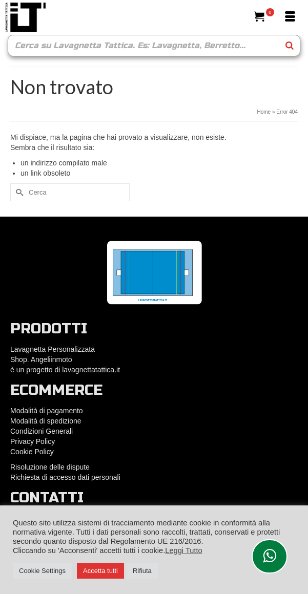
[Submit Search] (18, 192)
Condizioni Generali (41, 431)
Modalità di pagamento (46, 411)
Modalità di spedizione (45, 421)
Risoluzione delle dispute (50, 467)
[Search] (289, 45)
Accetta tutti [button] (100, 571)
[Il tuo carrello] (264, 17)
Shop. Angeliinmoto (42, 359)
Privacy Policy (32, 441)
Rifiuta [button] (142, 571)
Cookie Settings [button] (42, 571)
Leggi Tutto (183, 550)
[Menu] (290, 17)
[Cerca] (239, 17)
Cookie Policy (32, 452)
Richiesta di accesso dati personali (65, 477)
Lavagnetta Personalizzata (52, 349)
